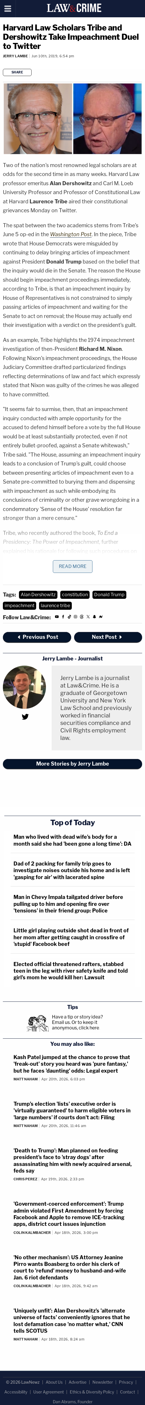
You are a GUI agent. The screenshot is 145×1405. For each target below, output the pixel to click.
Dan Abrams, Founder (72, 1401)
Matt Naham (25, 1079)
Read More (72, 566)
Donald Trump (109, 594)
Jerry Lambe (15, 56)
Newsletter (102, 1382)
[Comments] (4, 63)
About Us (54, 1382)
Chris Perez (25, 1179)
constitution (75, 594)
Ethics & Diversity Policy (92, 1391)
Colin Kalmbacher (32, 1232)
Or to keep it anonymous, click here (75, 1025)
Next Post (107, 637)
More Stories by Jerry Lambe (72, 764)
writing (31, 560)
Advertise (77, 1382)
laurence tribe (55, 605)
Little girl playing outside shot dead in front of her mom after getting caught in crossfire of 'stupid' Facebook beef (71, 937)
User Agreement (48, 1391)
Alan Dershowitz (38, 594)
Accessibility (15, 1391)
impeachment (19, 605)
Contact (127, 1391)
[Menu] (8, 8)
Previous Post (37, 637)
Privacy (126, 1382)
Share (17, 72)
